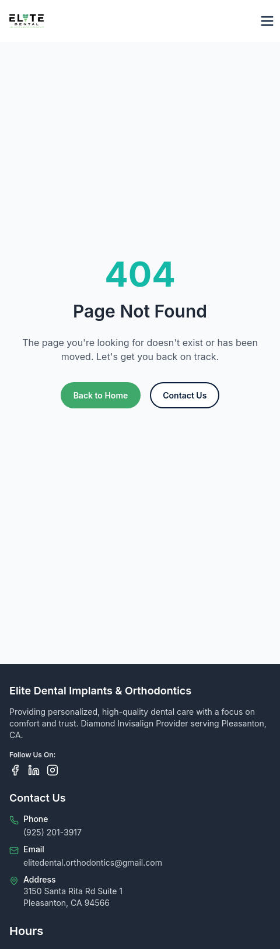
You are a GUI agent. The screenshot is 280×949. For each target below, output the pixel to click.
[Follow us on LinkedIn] (34, 770)
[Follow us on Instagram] (52, 770)
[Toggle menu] (267, 21)
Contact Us (184, 395)
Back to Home (101, 395)
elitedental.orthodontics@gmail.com (92, 862)
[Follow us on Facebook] (15, 770)
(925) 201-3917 (52, 832)
